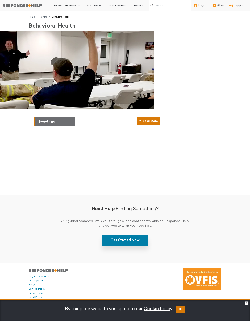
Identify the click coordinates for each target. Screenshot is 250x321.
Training (43, 17)
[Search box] (171, 5)
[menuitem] (66, 5)
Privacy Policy (36, 293)
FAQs (32, 285)
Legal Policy (35, 297)
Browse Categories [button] (65, 6)
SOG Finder (94, 6)
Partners (139, 6)
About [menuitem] (219, 5)
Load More (148, 121)
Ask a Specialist (117, 6)
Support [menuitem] (237, 5)
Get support (36, 280)
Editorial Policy (37, 289)
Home (32, 17)
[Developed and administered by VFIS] (202, 279)
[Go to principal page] (22, 5)
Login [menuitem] (199, 5)
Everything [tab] (47, 121)
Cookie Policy (158, 309)
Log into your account (41, 276)
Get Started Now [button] (125, 240)
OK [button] (181, 309)
